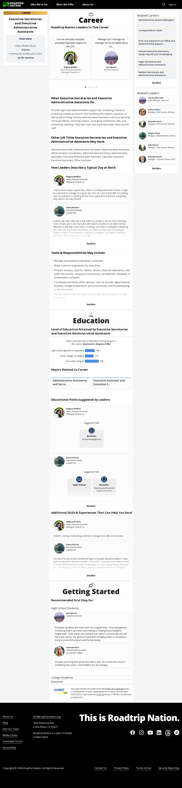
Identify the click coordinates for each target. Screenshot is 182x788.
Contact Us (100, 768)
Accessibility (9, 747)
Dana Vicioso (72, 207)
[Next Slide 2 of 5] (101, 87)
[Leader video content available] (59, 180)
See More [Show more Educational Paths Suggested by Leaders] (91, 506)
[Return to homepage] (13, 4)
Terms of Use (143, 768)
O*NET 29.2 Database (114, 689)
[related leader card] (156, 100)
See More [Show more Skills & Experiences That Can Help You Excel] (91, 575)
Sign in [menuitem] (172, 4)
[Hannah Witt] (59, 651)
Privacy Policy (121, 768)
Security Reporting (168, 768)
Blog (5, 722)
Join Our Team (11, 729)
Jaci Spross (71, 613)
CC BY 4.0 (100, 694)
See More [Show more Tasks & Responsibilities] (91, 304)
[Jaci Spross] (59, 617)
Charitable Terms (12, 741)
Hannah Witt (72, 647)
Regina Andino (73, 176)
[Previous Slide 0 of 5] (81, 87)
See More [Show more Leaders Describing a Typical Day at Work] (91, 243)
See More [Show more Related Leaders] (156, 168)
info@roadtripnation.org (47, 716)
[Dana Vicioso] (59, 211)
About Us (8, 716)
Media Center (10, 735)
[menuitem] (41, 4)
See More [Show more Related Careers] (156, 82)
